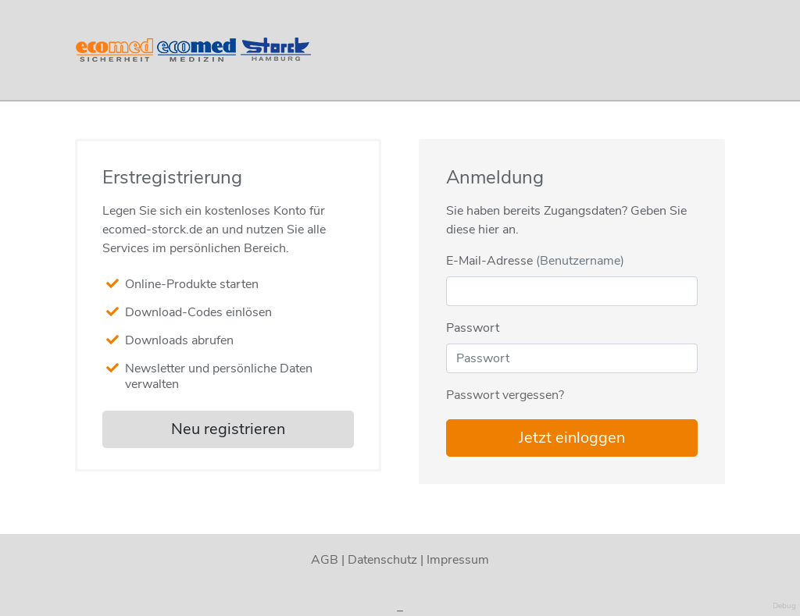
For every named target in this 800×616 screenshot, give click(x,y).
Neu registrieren (228, 429)
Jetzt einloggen (572, 437)
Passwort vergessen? (505, 395)
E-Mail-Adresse (535, 260)
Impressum (458, 559)
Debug (784, 605)
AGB (324, 559)
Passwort (472, 327)
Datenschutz (382, 559)
